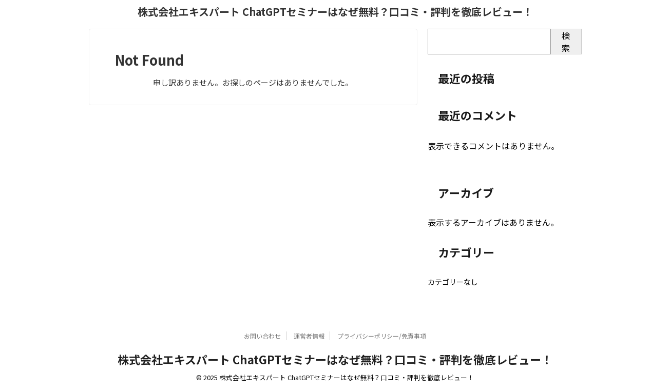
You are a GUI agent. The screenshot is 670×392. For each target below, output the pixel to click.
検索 (566, 41)
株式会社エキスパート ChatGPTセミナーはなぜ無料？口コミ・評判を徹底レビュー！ (335, 11)
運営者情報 (309, 335)
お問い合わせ (262, 335)
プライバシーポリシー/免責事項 (381, 335)
